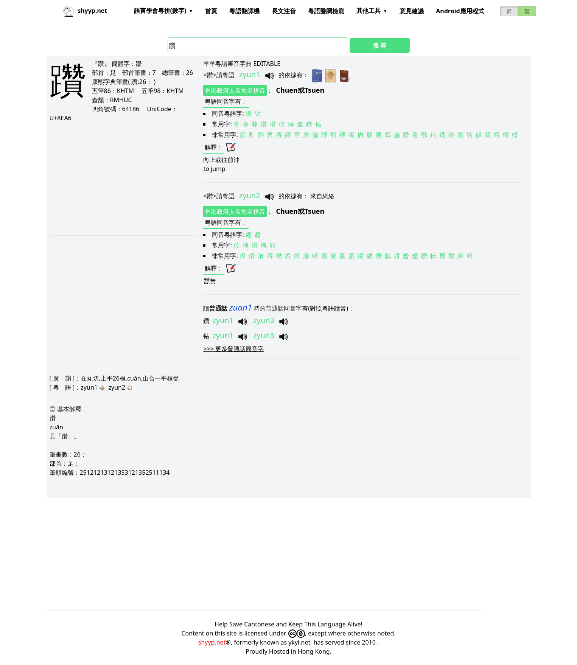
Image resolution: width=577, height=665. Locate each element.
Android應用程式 (460, 11)
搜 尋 (379, 45)
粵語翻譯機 (244, 11)
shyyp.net (212, 642)
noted (385, 633)
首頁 (211, 11)
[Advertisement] (123, 179)
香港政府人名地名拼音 (235, 90)
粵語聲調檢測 (326, 11)
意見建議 (412, 11)
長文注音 (284, 11)
